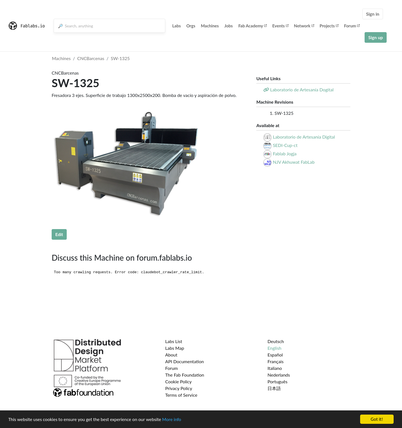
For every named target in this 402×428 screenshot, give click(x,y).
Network (304, 25)
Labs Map (174, 348)
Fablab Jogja (284, 153)
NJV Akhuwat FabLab (293, 162)
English (274, 348)
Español (275, 354)
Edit (59, 234)
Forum (352, 25)
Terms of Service (181, 395)
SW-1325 (120, 58)
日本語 (274, 388)
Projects (329, 25)
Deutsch (275, 341)
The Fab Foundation (184, 374)
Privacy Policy (178, 388)
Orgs (190, 25)
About (171, 354)
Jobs (228, 25)
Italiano (274, 368)
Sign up (375, 37)
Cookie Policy (178, 381)
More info (171, 419)
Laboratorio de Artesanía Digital (304, 136)
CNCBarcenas (90, 58)
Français (275, 361)
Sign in (372, 13)
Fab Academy (252, 25)
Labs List (173, 341)
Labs (176, 25)
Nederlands (278, 374)
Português (277, 381)
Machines (210, 25)
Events (280, 25)
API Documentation (184, 361)
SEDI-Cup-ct (285, 145)
